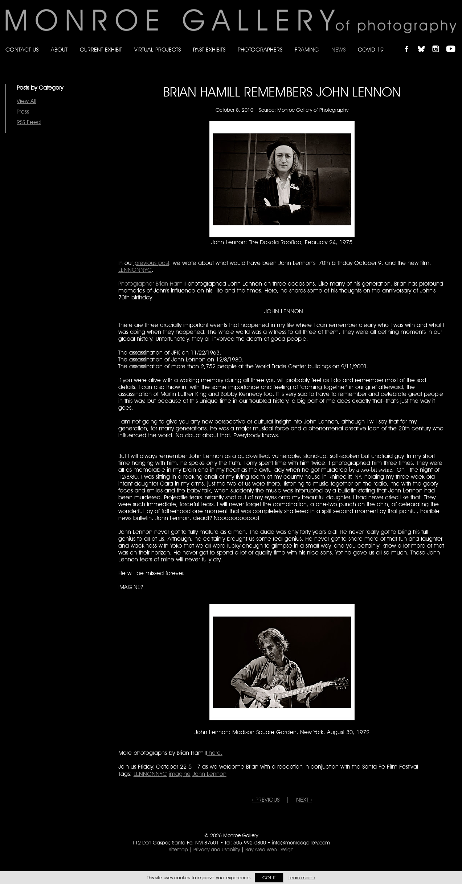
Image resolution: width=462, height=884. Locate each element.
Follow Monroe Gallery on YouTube (453, 42)
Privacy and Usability (216, 849)
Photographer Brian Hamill (152, 283)
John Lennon (209, 773)
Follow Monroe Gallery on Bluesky (425, 42)
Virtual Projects (157, 49)
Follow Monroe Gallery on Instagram (439, 42)
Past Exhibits (209, 49)
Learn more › (302, 877)
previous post (151, 262)
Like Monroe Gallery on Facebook (410, 42)
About (59, 49)
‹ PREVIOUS (265, 799)
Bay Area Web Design (269, 849)
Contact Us (21, 49)
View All (26, 101)
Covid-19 (371, 49)
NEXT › (304, 799)
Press (23, 111)
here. (214, 752)
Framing (307, 49)
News (338, 49)
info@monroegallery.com (301, 843)
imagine (180, 773)
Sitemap (178, 849)
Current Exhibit (101, 49)
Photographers (260, 49)
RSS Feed (29, 122)
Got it (269, 877)
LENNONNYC (135, 269)
